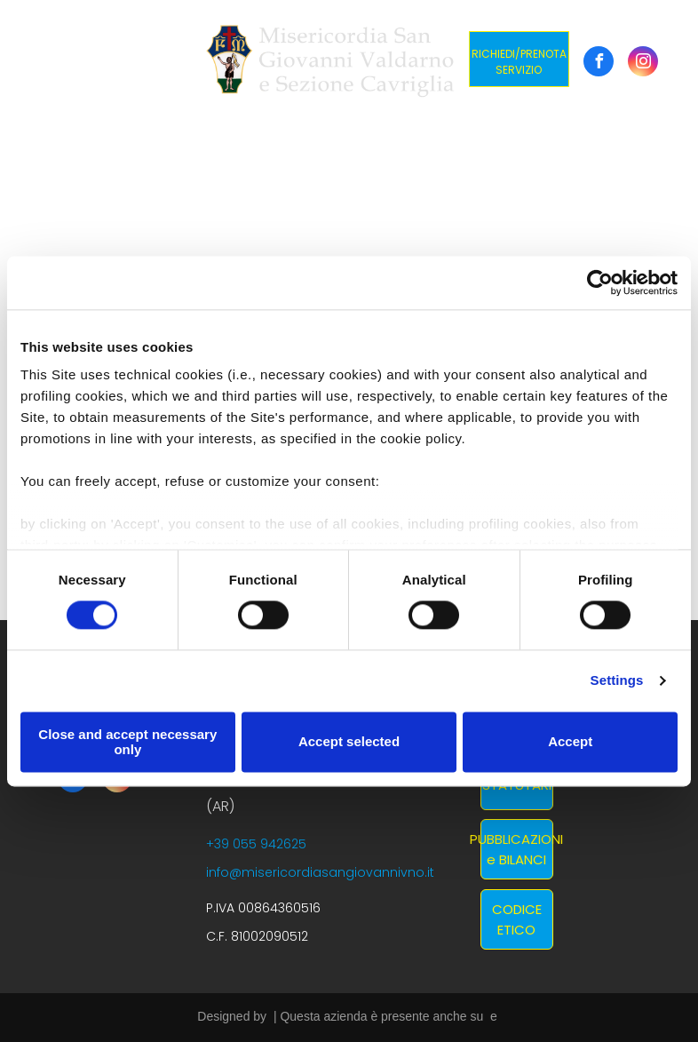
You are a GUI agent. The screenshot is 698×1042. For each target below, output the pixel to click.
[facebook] (598, 63)
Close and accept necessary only (127, 742)
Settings (617, 680)
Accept (570, 742)
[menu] (39, 60)
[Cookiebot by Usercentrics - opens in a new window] (600, 282)
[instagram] (643, 63)
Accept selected (349, 742)
